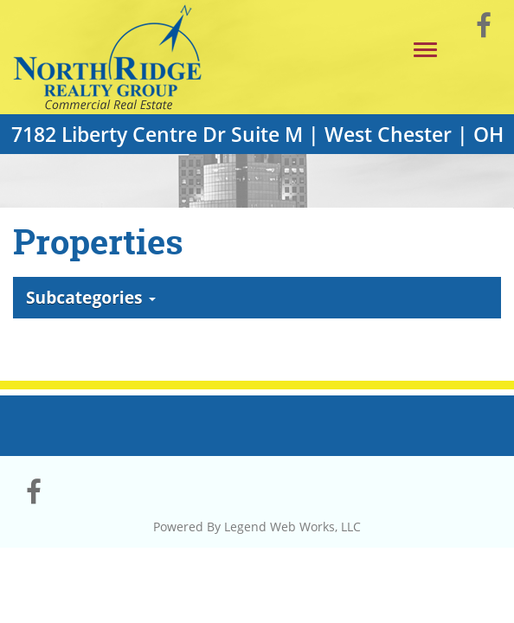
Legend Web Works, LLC (292, 526)
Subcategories (91, 297)
